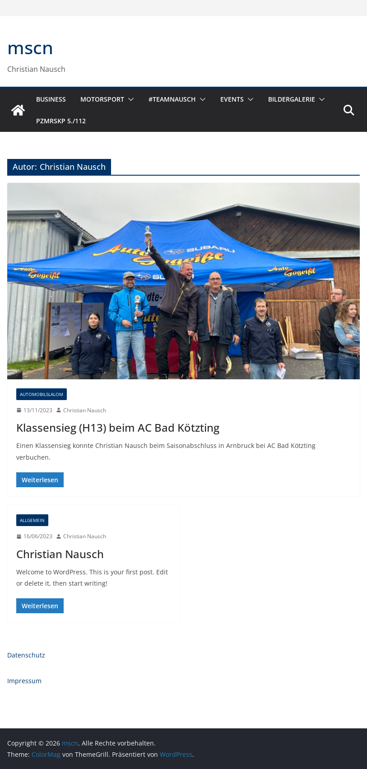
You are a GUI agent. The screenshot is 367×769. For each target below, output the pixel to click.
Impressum (24, 680)
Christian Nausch (84, 410)
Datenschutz (26, 655)
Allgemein (32, 520)
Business (51, 99)
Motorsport (102, 99)
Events (232, 99)
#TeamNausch (172, 99)
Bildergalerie (291, 99)
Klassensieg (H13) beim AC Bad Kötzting (117, 427)
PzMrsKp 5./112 (61, 121)
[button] (129, 99)
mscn (30, 47)
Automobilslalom (41, 394)
